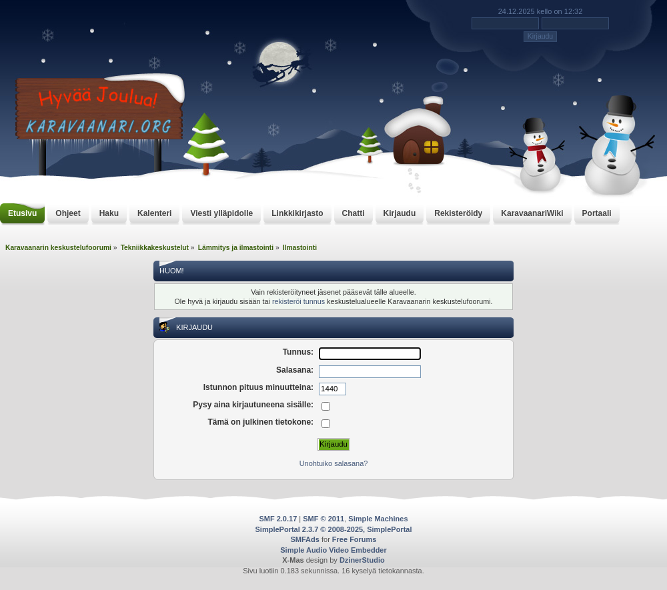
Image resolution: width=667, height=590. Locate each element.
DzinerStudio (362, 560)
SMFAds (305, 539)
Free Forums (354, 539)
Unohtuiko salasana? (333, 463)
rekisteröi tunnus (298, 301)
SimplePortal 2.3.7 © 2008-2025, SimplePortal (333, 529)
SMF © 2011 (323, 519)
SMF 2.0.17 (278, 519)
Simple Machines (378, 519)
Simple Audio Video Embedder (333, 550)
